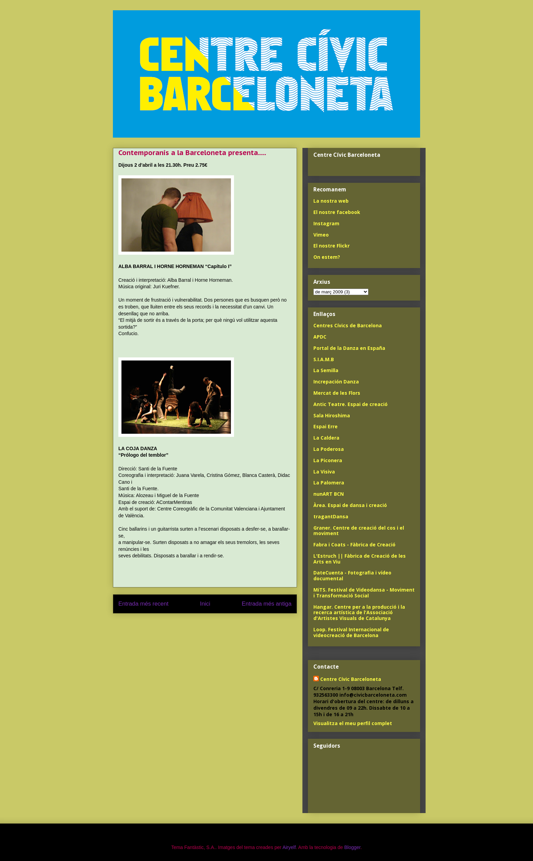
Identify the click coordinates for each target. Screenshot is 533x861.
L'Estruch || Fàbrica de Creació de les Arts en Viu (359, 559)
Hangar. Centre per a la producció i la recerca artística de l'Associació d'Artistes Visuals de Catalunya (359, 613)
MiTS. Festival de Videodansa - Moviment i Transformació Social (364, 592)
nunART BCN (328, 494)
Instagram (326, 223)
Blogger (352, 847)
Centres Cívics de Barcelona (347, 325)
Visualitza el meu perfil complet (352, 723)
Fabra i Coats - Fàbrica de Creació (354, 544)
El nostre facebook (336, 212)
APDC (319, 336)
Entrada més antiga (266, 603)
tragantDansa (330, 516)
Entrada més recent (143, 603)
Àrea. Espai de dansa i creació (350, 505)
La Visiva (324, 471)
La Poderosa (328, 449)
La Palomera (328, 482)
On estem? (326, 257)
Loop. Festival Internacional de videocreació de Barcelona (351, 632)
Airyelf (289, 847)
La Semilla (325, 370)
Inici (205, 603)
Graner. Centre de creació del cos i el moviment (358, 530)
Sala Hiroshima (331, 415)
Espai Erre (325, 426)
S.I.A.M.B (323, 359)
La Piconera (327, 460)
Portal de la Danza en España (349, 348)
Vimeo (321, 234)
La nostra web (331, 201)
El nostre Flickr (331, 245)
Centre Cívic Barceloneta (350, 679)
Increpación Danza (336, 381)
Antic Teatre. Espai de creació (350, 404)
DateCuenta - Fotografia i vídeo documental (352, 575)
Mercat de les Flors (336, 393)
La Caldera (326, 437)
